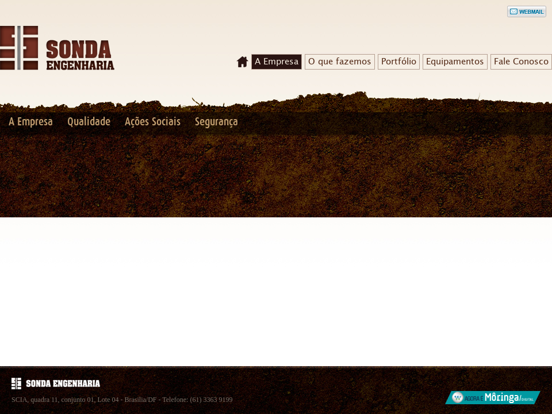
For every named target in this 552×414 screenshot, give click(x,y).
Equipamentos (455, 61)
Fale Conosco (521, 61)
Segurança (216, 122)
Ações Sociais (153, 122)
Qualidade (88, 122)
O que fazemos (339, 61)
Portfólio (398, 61)
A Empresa (276, 61)
